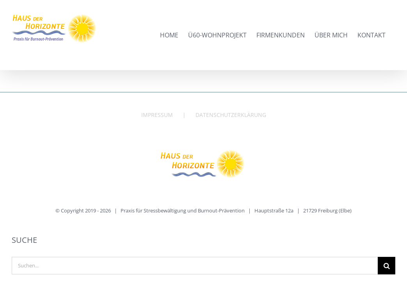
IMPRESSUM (157, 114)
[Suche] (386, 265)
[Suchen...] (195, 265)
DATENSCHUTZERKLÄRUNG (231, 114)
